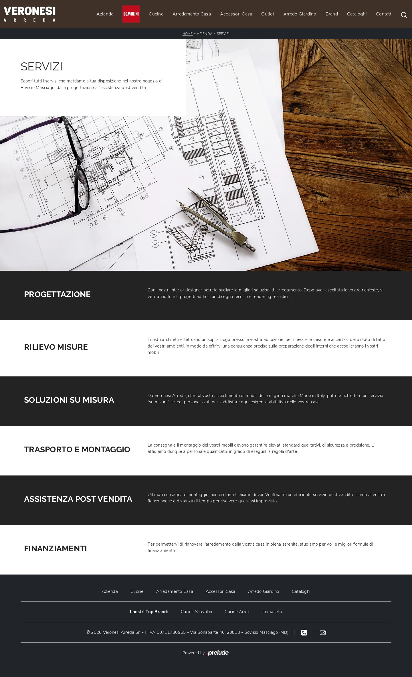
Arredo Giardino (299, 14)
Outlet (267, 14)
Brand (332, 14)
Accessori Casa (236, 14)
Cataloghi (357, 14)
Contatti (384, 14)
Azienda (105, 14)
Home (188, 33)
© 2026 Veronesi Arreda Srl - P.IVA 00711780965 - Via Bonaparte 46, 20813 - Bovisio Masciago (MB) (187, 632)
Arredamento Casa (192, 14)
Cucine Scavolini (196, 612)
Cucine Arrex (237, 612)
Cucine (156, 14)
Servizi (223, 33)
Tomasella (272, 612)
